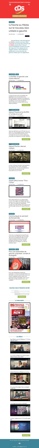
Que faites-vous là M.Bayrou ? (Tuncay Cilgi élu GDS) (20, 340)
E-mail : (12, 292)
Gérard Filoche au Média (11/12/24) (19, 372)
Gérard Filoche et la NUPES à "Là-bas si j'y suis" (19, 113)
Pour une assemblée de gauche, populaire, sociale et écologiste (19, 253)
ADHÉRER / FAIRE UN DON (19, 16)
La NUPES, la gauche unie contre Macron (18, 77)
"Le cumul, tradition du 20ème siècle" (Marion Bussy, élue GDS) (20, 356)
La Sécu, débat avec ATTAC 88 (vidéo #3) (20, 419)
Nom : (13, 290)
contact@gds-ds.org (21, 446)
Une (17, 74)
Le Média (11, 45)
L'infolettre (12, 74)
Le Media (11, 42)
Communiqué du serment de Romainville (18, 217)
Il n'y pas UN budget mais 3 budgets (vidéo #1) (19, 387)
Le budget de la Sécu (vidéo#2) (18, 403)
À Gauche (12, 22)
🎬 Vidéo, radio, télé (14, 109)
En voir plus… (26, 435)
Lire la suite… (26, 105)
